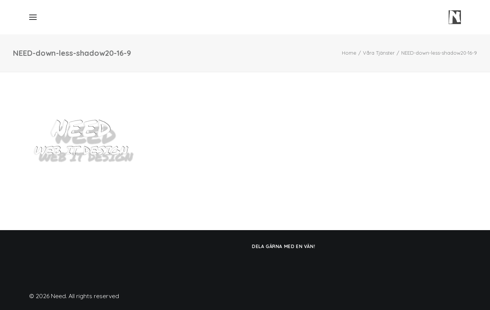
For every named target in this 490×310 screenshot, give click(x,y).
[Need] (455, 17)
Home (349, 53)
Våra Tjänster (379, 53)
